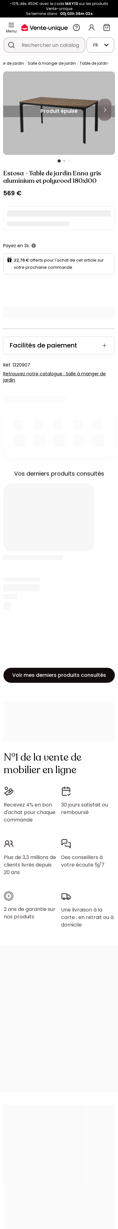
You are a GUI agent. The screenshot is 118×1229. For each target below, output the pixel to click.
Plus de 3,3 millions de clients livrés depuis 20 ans (30, 865)
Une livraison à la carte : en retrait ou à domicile (87, 917)
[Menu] (11, 25)
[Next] (105, 109)
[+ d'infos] (33, 245)
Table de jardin (94, 63)
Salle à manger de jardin (52, 63)
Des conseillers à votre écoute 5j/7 (82, 861)
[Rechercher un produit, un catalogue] (11, 44)
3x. (27, 245)
